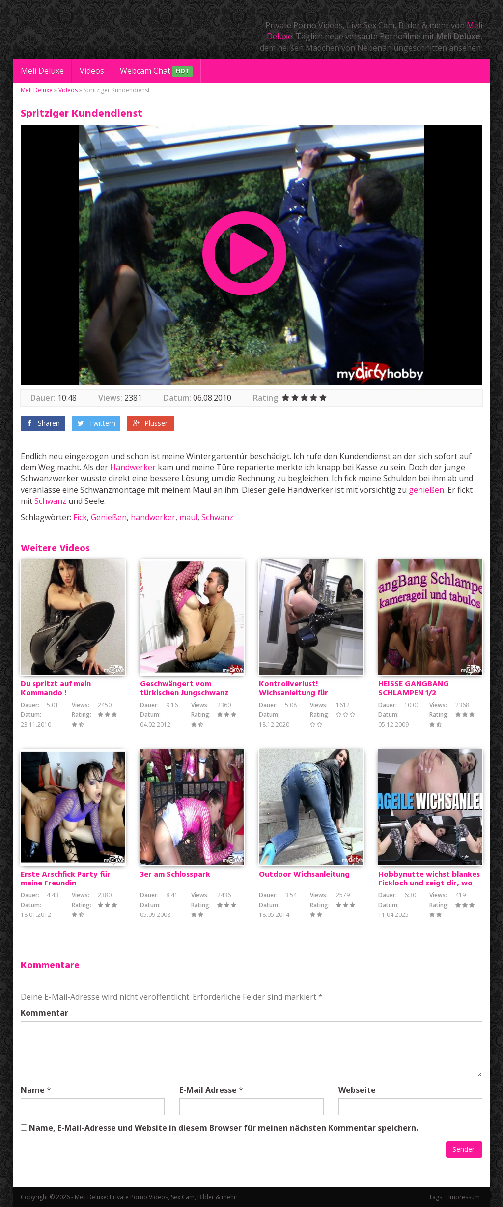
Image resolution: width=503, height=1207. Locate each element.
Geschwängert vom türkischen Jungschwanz (184, 689)
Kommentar (44, 1012)
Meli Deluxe (42, 70)
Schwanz (50, 501)
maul (188, 517)
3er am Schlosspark (175, 874)
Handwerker (133, 467)
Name (33, 1090)
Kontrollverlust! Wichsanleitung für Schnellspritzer (293, 693)
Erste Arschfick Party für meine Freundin (66, 879)
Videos (92, 70)
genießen (426, 489)
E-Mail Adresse (208, 1090)
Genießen (109, 517)
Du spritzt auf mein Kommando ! (56, 689)
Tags (435, 1197)
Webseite (357, 1090)
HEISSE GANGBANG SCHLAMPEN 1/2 (413, 689)
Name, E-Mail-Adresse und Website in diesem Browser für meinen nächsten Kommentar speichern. (223, 1127)
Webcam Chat (156, 71)
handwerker (153, 517)
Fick (80, 517)
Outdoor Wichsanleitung (304, 874)
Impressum (464, 1197)
